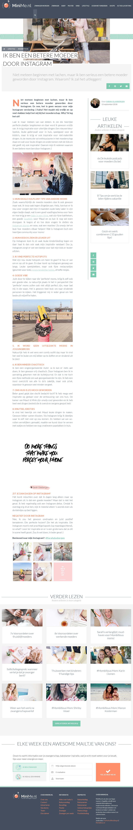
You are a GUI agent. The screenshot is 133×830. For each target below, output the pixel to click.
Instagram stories (20, 225)
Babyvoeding (64, 802)
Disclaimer (45, 813)
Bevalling (62, 805)
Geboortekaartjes (84, 808)
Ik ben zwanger (26, 767)
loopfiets (28, 218)
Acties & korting (124, 6)
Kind (78, 6)
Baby (63, 6)
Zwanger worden (41, 6)
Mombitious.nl (100, 823)
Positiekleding (83, 813)
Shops (112, 6)
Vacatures (45, 808)
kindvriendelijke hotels (43, 270)
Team (43, 810)
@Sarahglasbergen (55, 538)
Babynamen (82, 802)
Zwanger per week (66, 813)
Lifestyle (85, 6)
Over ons (44, 799)
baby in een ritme (39, 215)
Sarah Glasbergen (115, 101)
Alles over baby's (66, 799)
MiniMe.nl (17, 4)
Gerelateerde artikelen (66, 723)
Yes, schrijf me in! (108, 772)
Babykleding (82, 799)
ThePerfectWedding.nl (110, 820)
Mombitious (23, 49)
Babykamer (82, 805)
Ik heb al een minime (27, 777)
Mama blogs (82, 810)
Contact (44, 802)
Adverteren (45, 805)
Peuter (70, 6)
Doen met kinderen (99, 6)
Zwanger (55, 6)
